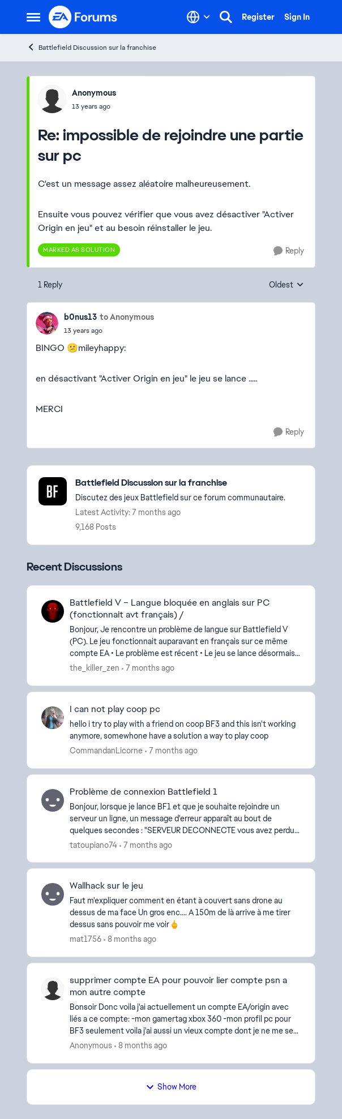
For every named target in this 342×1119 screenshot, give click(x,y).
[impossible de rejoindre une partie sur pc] (94, 106)
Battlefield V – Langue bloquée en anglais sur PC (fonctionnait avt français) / (170, 608)
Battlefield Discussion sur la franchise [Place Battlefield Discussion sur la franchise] (91, 47)
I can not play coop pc (115, 709)
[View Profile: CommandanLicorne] (52, 717)
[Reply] (288, 251)
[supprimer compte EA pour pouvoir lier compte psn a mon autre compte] (185, 1019)
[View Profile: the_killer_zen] (52, 611)
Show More (171, 1087)
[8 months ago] (130, 939)
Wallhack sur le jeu (106, 885)
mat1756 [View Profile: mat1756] (85, 939)
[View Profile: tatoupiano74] (52, 800)
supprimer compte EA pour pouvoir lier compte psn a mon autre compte (178, 986)
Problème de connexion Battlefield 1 (143, 792)
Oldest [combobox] (286, 285)
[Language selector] (198, 17)
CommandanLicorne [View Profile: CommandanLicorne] (106, 750)
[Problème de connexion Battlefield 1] (185, 818)
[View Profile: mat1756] (52, 894)
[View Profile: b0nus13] (47, 323)
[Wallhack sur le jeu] (185, 913)
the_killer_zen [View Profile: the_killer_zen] (94, 668)
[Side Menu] (33, 16)
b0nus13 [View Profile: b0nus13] (80, 317)
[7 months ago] (148, 668)
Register (258, 17)
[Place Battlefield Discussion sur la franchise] (180, 483)
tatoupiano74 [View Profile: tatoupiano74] (93, 844)
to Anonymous (127, 317)
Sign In (297, 17)
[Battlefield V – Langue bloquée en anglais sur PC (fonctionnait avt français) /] (185, 641)
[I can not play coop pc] (185, 730)
